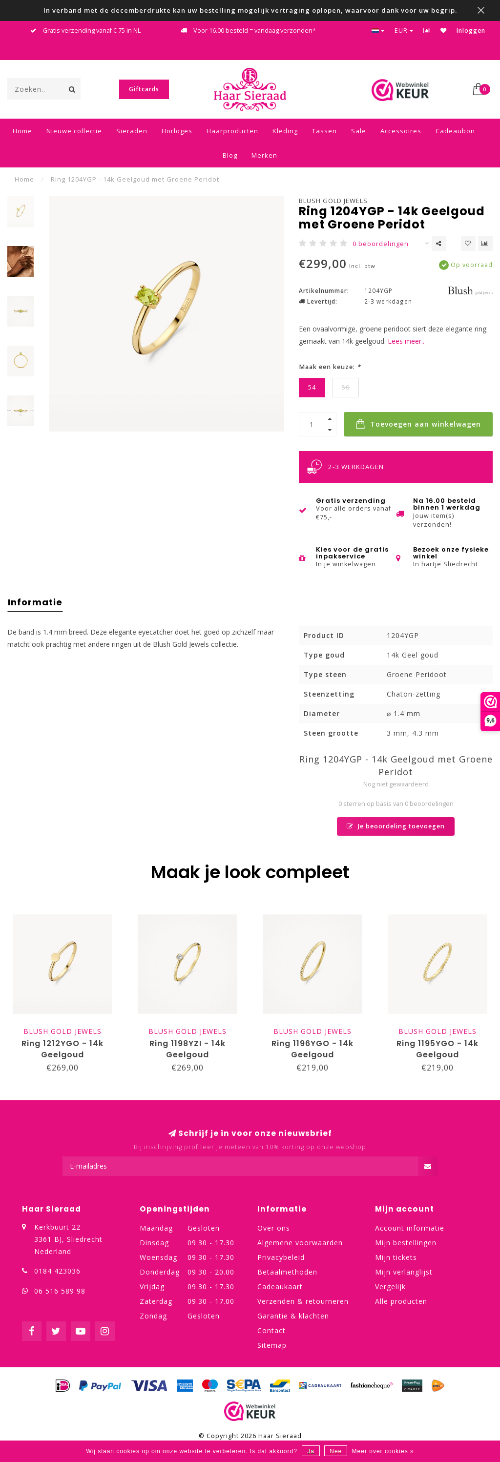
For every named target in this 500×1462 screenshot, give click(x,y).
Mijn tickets (396, 1257)
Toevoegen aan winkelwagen (418, 424)
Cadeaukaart (280, 1286)
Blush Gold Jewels (333, 200)
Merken (264, 155)
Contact (271, 1330)
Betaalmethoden (287, 1272)
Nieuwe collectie (74, 130)
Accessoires (400, 130)
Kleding (285, 130)
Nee (336, 1451)
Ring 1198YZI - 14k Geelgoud (187, 1049)
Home (22, 130)
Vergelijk (390, 1286)
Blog (230, 155)
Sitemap (272, 1345)
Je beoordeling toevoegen (396, 826)
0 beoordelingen (381, 244)
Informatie (35, 602)
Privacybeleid (281, 1257)
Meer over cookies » (383, 1451)
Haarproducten (232, 130)
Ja (310, 1451)
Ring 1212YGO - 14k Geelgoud (62, 1049)
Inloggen (471, 30)
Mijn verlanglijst (404, 1272)
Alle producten (401, 1301)
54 (312, 387)
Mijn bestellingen (406, 1242)
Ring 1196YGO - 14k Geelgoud (312, 1049)
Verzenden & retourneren (303, 1301)
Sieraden (131, 130)
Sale (358, 130)
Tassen (324, 130)
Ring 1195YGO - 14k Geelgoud (437, 1049)
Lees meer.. (406, 341)
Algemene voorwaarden (300, 1242)
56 (346, 387)
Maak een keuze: (330, 367)
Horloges (177, 130)
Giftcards (144, 89)
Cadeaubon (455, 130)
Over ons (273, 1228)
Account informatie (409, 1228)
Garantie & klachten (293, 1315)
